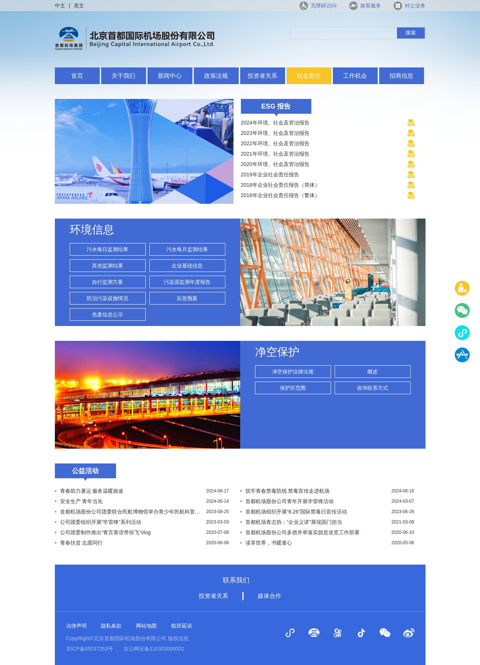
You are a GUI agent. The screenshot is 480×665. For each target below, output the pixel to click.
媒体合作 (269, 596)
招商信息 (401, 76)
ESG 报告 (276, 106)
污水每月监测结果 (187, 249)
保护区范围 (293, 388)
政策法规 (216, 76)
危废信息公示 (107, 314)
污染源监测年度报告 (187, 282)
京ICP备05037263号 (89, 649)
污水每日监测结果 (107, 249)
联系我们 (236, 580)
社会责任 (309, 76)
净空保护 (277, 352)
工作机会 (355, 76)
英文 (79, 6)
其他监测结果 (107, 266)
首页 (77, 76)
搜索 (410, 33)
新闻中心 (170, 76)
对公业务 (415, 6)
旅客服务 (370, 6)
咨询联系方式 (372, 388)
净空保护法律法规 (293, 372)
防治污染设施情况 (107, 298)
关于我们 (123, 76)
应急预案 (187, 298)
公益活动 (85, 471)
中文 (60, 6)
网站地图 (146, 626)
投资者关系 (262, 76)
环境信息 (92, 229)
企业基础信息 (187, 266)
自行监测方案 (107, 282)
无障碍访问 (324, 6)
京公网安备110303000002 (153, 649)
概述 (372, 372)
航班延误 (181, 626)
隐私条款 (111, 626)
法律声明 (76, 626)
